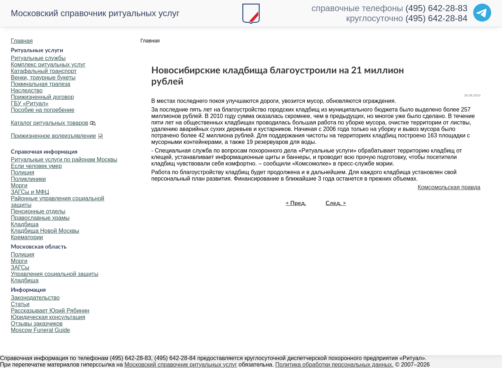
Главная (22, 41)
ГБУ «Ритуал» (29, 103)
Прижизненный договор (42, 97)
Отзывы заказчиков (37, 324)
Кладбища (25, 224)
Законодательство (35, 298)
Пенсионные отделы (38, 211)
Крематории (27, 237)
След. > (336, 203)
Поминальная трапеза (40, 84)
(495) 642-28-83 (436, 8)
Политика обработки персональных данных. (334, 365)
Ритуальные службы (38, 58)
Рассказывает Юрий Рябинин (50, 311)
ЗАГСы (20, 267)
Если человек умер (36, 166)
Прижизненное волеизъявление (53, 136)
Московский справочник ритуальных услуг (95, 13)
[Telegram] (482, 12)
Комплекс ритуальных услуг (48, 65)
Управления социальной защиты (54, 274)
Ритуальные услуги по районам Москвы (64, 159)
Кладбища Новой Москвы (45, 231)
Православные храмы (40, 218)
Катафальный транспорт (44, 71)
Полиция (22, 172)
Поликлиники (28, 179)
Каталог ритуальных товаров (49, 123)
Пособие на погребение (43, 110)
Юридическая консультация (48, 317)
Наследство (26, 90)
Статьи (20, 304)
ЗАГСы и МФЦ (30, 192)
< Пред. (296, 203)
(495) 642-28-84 (436, 18)
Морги (19, 185)
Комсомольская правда (449, 187)
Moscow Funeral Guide (40, 330)
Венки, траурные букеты (43, 77)
